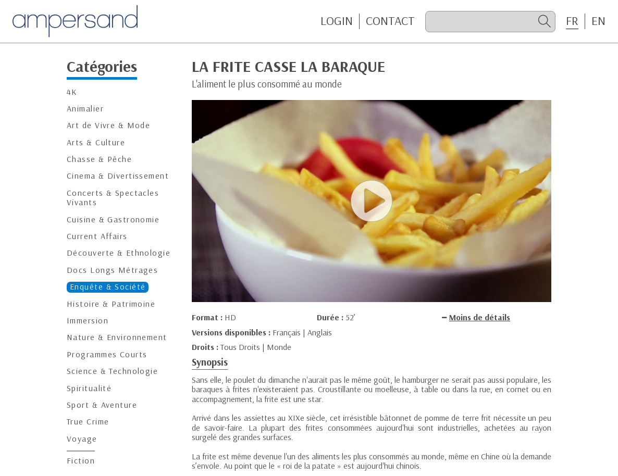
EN (598, 21)
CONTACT (390, 21)
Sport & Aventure (102, 405)
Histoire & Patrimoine (111, 304)
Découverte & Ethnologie (118, 253)
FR (572, 21)
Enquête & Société (107, 287)
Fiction (81, 461)
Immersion (87, 320)
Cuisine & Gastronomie (113, 219)
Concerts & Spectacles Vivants (113, 197)
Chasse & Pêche (99, 159)
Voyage (82, 439)
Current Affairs (97, 236)
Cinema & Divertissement (118, 176)
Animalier (85, 109)
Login (336, 21)
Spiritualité (89, 388)
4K (72, 92)
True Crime (88, 422)
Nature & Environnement (117, 337)
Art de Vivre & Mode (108, 125)
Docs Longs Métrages (112, 270)
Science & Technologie (112, 371)
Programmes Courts (107, 354)
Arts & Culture (96, 142)
